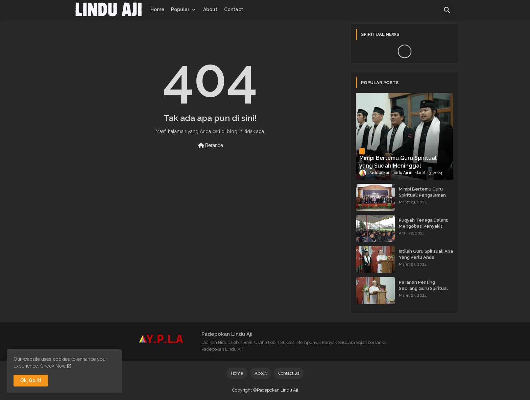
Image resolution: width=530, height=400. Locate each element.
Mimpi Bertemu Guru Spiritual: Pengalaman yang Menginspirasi (422, 195)
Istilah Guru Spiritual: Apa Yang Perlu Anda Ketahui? (426, 257)
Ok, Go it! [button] (30, 380)
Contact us (288, 373)
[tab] (157, 9)
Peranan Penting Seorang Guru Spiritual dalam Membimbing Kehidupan (423, 291)
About (210, 9)
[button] (447, 10)
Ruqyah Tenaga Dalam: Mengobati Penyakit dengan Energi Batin (423, 226)
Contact (233, 9)
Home (157, 9)
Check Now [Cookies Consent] (53, 366)
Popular (180, 9)
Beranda (210, 146)
